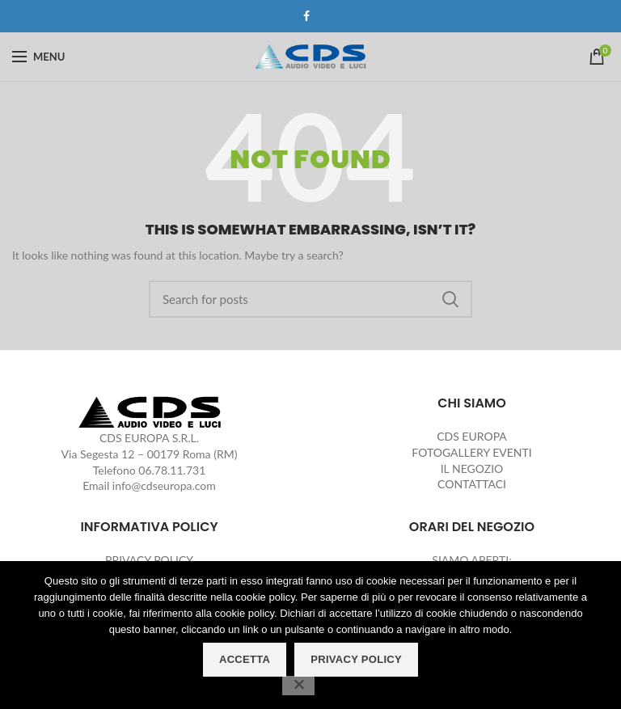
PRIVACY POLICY (149, 560)
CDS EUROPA (472, 436)
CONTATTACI (471, 484)
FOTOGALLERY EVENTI (471, 452)
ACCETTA (244, 659)
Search (450, 299)
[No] (298, 685)
